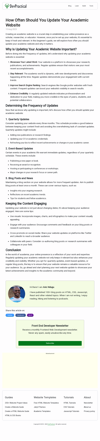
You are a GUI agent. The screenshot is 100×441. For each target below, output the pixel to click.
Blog (69, 6)
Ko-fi (30, 315)
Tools (91, 6)
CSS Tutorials (69, 407)
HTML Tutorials (70, 403)
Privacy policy (89, 411)
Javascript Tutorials (71, 411)
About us (87, 407)
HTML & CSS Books (13, 415)
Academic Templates (42, 411)
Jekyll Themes (40, 407)
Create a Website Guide (14, 407)
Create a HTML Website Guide (17, 411)
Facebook (20, 315)
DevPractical (51, 424)
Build (84, 6)
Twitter (10, 315)
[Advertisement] (50, 372)
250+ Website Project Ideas (16, 403)
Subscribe (50, 343)
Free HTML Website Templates (46, 403)
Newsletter (88, 403)
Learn (77, 6)
